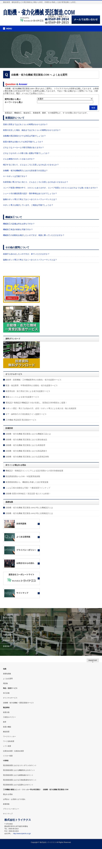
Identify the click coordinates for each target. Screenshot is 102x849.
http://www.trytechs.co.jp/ (22, 833)
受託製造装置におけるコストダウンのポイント (20, 765)
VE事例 (5, 761)
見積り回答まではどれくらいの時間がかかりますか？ (25, 124)
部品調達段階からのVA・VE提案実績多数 (23, 476)
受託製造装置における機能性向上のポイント (19, 770)
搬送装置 (6, 732)
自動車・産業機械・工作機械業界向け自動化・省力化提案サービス (33, 380)
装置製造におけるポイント (12, 640)
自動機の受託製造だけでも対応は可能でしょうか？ (24, 136)
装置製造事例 (8, 635)
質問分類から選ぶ (13, 99)
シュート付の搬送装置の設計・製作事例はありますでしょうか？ (30, 193)
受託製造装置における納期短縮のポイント (18, 775)
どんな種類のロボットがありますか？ (19, 159)
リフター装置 (8, 756)
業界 (4, 722)
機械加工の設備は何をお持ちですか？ (19, 224)
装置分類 (6, 712)
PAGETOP (93, 660)
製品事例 (6, 707)
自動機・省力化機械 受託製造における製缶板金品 (26, 439)
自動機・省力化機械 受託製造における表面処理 (25, 445)
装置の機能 (7, 727)
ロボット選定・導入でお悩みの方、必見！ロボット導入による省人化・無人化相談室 (41, 408)
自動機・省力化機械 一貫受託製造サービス (18, 703)
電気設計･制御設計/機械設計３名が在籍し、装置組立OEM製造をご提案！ (36, 403)
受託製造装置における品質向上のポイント (18, 785)
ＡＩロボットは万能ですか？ (15, 176)
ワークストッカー (9, 736)
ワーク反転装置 (8, 741)
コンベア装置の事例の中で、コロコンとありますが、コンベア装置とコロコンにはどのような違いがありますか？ (50, 188)
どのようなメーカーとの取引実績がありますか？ (23, 147)
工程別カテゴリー (9, 717)
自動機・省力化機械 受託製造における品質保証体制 (27, 457)
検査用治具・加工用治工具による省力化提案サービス (28, 391)
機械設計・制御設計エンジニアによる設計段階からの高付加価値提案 (34, 471)
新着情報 (6, 646)
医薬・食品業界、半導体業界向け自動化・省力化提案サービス (32, 385)
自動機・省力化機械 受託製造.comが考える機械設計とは (29, 507)
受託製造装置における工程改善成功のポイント (20, 780)
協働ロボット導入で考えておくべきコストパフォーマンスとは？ (30, 199)
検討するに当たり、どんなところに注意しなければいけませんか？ (31, 165)
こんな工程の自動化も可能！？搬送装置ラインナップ (28, 488)
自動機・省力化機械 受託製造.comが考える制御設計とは (29, 513)
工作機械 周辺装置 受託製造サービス (21, 420)
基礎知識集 (7, 674)
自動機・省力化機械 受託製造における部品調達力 (26, 451)
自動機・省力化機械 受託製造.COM (39, 12)
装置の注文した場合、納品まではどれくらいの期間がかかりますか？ (32, 130)
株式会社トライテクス (48, 842)
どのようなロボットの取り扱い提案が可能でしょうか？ (26, 153)
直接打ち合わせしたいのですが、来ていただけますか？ (26, 254)
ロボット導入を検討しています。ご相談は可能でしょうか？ (28, 205)
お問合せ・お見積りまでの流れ (14, 799)
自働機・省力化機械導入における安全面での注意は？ (25, 170)
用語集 (5, 683)
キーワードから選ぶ (14, 102)
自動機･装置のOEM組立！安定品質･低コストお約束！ (28, 493)
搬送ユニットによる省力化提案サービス (22, 397)
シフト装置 (7, 746)
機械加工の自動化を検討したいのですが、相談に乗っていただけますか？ (33, 235)
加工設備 (6, 629)
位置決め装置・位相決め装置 (13, 751)
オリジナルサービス (10, 623)
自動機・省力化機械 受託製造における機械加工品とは (28, 434)
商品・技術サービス (10, 688)
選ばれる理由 (8, 617)
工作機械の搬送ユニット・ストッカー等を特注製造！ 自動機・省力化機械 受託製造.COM (35, 789)
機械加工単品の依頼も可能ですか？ (18, 229)
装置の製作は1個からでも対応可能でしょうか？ (23, 142)
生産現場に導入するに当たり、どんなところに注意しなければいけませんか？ (35, 182)
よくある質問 (8, 679)
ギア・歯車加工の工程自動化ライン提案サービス (26, 414)
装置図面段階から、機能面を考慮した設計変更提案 (27, 482)
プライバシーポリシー (11, 809)
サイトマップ (8, 814)
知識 (4, 669)
